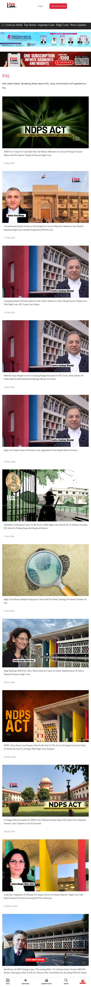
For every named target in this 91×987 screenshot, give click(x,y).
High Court (62, 24)
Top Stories (30, 24)
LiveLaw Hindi (13, 24)
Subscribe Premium (58, 6)
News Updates (78, 24)
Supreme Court (46, 24)
